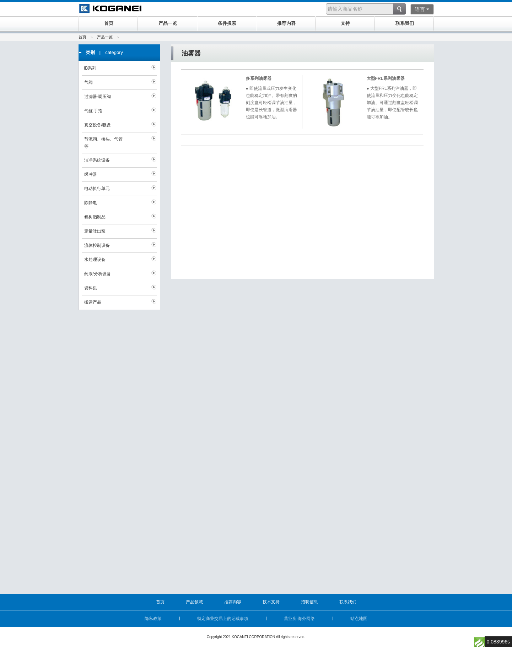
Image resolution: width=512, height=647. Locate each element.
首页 (82, 37)
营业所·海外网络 (299, 618)
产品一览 (105, 37)
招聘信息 (309, 601)
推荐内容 (232, 601)
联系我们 (347, 601)
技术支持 (271, 601)
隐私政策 (153, 618)
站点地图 (358, 618)
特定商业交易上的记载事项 (222, 618)
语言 (422, 9)
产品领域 (194, 601)
